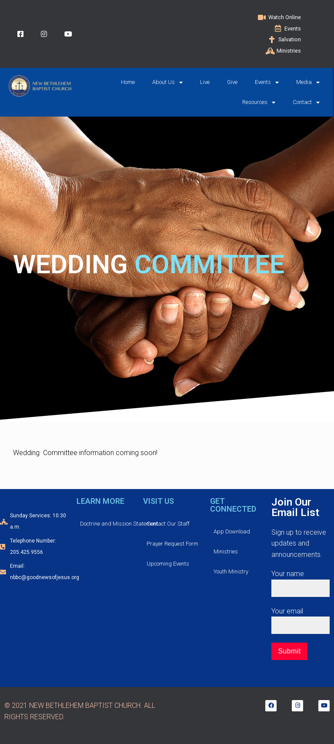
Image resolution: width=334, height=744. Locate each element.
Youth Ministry (231, 571)
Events (267, 82)
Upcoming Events (168, 563)
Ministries (226, 551)
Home (128, 82)
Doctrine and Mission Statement (119, 523)
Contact (306, 102)
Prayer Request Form (172, 543)
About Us (167, 82)
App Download (232, 531)
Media (308, 82)
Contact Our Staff (168, 523)
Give (232, 82)
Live (205, 82)
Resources (258, 102)
